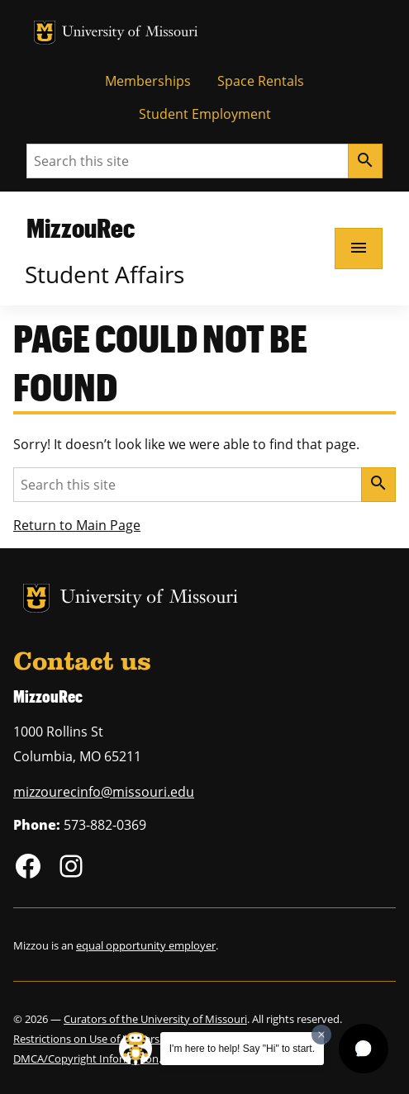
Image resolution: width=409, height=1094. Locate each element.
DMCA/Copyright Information (86, 1058)
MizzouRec (80, 227)
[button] (363, 1048)
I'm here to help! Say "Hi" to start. (242, 1048)
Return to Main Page (76, 525)
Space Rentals (260, 81)
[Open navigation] (359, 248)
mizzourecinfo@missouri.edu (103, 792)
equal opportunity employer (146, 945)
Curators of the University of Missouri (155, 1018)
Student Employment (205, 114)
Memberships (148, 81)
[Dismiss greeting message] (321, 1034)
